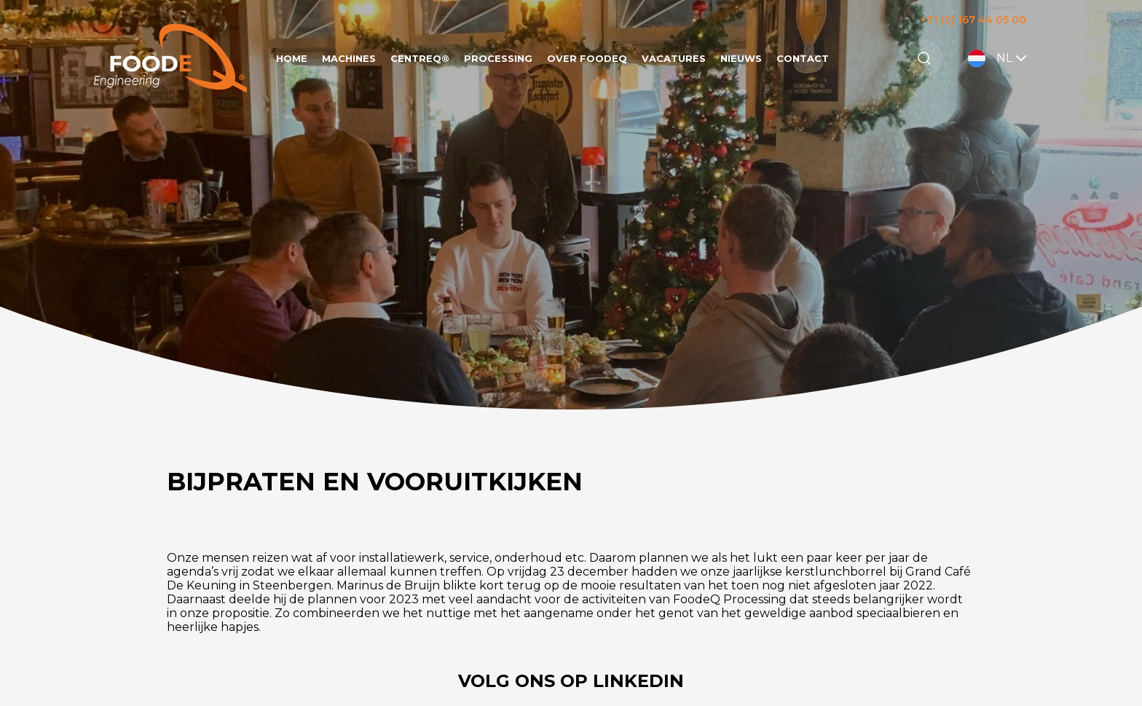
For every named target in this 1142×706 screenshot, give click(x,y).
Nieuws (741, 58)
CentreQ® (419, 58)
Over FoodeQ (587, 58)
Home (291, 58)
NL (999, 58)
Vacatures (674, 58)
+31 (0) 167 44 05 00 (973, 19)
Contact (802, 58)
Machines (349, 58)
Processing (498, 58)
